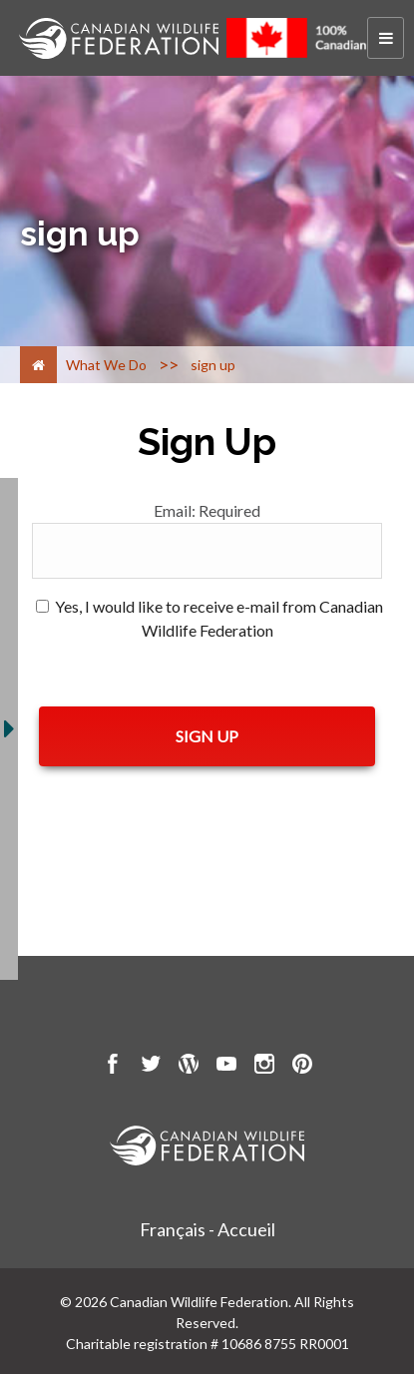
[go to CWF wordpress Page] (189, 1067)
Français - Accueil (207, 1229)
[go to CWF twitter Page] (151, 1067)
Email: (207, 510)
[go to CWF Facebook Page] (113, 1067)
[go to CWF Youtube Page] (226, 1067)
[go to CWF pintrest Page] (302, 1067)
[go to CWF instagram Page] (264, 1067)
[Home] (38, 364)
